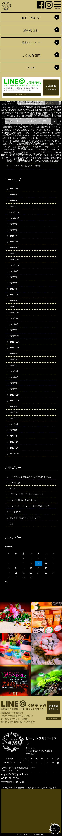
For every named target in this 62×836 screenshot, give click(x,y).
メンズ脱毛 (49, 124)
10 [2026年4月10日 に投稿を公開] (38, 563)
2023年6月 (14, 289)
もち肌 (44, 113)
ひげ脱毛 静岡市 (32, 113)
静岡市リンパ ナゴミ (30, 152)
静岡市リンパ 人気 (49, 152)
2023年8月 (14, 277)
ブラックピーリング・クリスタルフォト (27, 494)
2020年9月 (14, 406)
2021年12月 (15, 336)
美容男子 (47, 135)
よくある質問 (30, 55)
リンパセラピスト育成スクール (23, 500)
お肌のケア (49, 110)
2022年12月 (15, 312)
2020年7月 (14, 418)
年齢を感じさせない (45, 130)
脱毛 (57, 107)
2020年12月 (15, 395)
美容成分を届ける (35, 135)
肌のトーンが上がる (43, 138)
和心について (30, 18)
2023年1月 (14, 306)
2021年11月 (15, 342)
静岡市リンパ (14, 152)
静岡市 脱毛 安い (13, 147)
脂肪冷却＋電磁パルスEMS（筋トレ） (26, 518)
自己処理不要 (37, 141)
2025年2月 (14, 201)
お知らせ (13, 488)
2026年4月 (14, 189)
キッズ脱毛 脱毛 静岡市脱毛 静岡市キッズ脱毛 (27, 116)
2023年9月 (14, 271)
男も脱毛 (37, 132)
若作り (58, 141)
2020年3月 (14, 436)
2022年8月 (14, 318)
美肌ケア (16, 138)
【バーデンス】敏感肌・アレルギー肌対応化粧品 (30, 477)
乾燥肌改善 (8, 127)
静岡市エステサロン (43, 147)
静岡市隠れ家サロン (25, 161)
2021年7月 (14, 365)
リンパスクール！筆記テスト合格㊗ (25, 166)
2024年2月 (14, 248)
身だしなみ (13, 144)
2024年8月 (14, 230)
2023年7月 (14, 283)
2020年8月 (14, 412)
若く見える (49, 141)
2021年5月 (14, 377)
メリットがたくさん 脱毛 (32, 124)
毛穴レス (29, 132)
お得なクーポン (37, 110)
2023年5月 (14, 295)
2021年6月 (14, 371)
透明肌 (38, 144)
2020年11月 (15, 401)
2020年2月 (14, 442)
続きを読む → (52, 103)
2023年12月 (15, 259)
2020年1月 (14, 448)
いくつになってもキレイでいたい (15, 110)
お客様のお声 (15, 482)
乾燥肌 (58, 124)
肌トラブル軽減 (12, 141)
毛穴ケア (20, 132)
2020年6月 (14, 424)
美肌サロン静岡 (27, 138)
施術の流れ (31, 30)
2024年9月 (14, 224)
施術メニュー (31, 43)
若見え (5, 144)
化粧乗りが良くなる (13, 130)
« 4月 (7, 581)
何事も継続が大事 (43, 127)
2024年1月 (14, 253)
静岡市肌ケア (22, 158)
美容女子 (23, 135)
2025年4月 (14, 195)
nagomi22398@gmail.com (14, 774)
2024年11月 (15, 212)
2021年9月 (14, 353)
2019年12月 (15, 454)
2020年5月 (14, 430)
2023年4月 (14, 301)
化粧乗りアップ (29, 130)
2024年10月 (15, 218)
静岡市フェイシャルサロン (39, 149)
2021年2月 (14, 389)
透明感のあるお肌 (26, 144)
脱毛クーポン (25, 141)
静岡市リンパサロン (24, 155)
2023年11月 (15, 265)
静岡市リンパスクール (43, 155)
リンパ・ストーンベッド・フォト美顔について (29, 506)
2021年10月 (15, 348)
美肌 (54, 135)
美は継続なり (12, 135)
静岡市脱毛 (33, 158)
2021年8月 (14, 359)
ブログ (31, 68)
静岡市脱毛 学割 (46, 158)
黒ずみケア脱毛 (42, 161)
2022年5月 (14, 324)
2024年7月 (14, 236)
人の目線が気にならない (24, 127)
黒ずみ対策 (54, 161)
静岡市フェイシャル (18, 149)
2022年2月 (14, 330)
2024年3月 (14, 242)
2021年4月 (14, 383)
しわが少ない (18, 113)
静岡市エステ (28, 147)
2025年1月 (14, 206)
